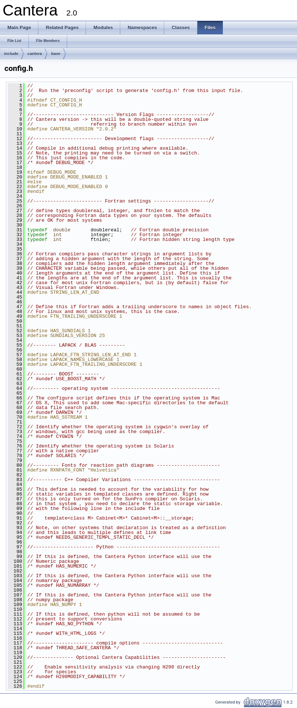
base (56, 53)
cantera (35, 53)
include (11, 53)
